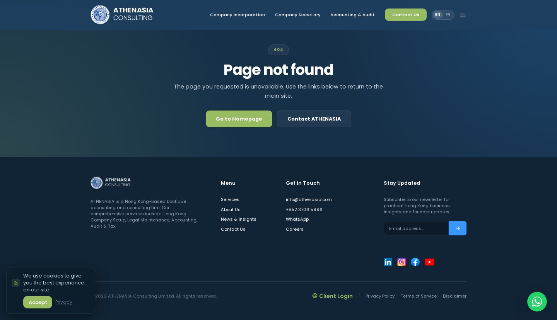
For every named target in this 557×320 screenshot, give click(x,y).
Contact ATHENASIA (314, 119)
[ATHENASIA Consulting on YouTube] (430, 262)
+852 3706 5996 (304, 209)
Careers (295, 229)
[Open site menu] (462, 15)
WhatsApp (297, 219)
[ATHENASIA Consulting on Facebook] (415, 262)
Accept (37, 302)
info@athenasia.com (309, 199)
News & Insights (238, 219)
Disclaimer (454, 296)
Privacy (63, 302)
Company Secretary (298, 15)
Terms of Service (419, 296)
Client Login (332, 295)
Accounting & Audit (352, 15)
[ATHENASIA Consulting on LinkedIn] (388, 262)
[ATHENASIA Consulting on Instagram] (401, 262)
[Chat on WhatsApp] (537, 300)
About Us (231, 209)
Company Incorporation (237, 15)
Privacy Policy (380, 296)
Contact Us (405, 15)
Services (230, 199)
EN (438, 14)
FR (448, 14)
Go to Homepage (239, 119)
